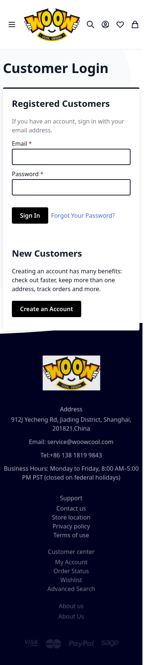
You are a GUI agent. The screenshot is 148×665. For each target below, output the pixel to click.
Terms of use (71, 538)
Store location (71, 520)
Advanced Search (71, 593)
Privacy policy (71, 529)
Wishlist (71, 584)
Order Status (71, 575)
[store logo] (52, 24)
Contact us (71, 511)
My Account (71, 566)
